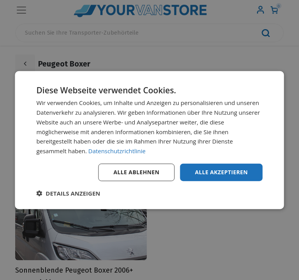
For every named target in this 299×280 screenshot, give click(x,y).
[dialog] (149, 140)
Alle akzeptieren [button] (221, 172)
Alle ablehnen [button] (136, 172)
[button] (68, 193)
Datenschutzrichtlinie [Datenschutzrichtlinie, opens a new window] (117, 151)
